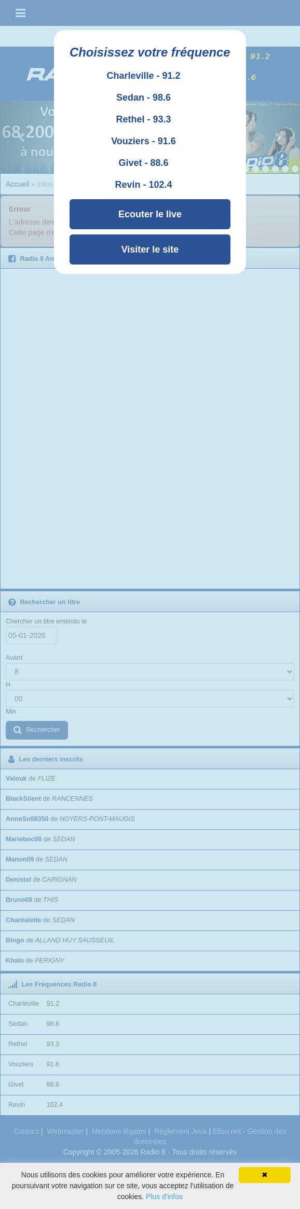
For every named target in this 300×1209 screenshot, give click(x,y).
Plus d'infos (164, 1196)
